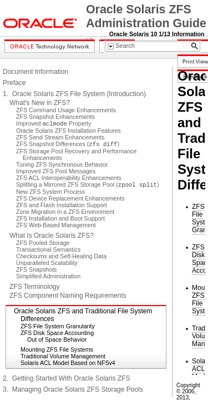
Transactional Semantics (48, 249)
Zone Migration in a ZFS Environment (65, 211)
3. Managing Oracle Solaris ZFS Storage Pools (73, 389)
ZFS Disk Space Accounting (57, 332)
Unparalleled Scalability (47, 262)
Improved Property (53, 123)
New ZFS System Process (50, 191)
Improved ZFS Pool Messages (55, 171)
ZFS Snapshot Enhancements (55, 116)
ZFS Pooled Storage (43, 242)
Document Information (35, 72)
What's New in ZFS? (39, 103)
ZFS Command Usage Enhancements (66, 110)
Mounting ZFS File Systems (57, 349)
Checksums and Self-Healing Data (61, 256)
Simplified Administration (48, 276)
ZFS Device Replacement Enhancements (70, 198)
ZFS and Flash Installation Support (61, 205)
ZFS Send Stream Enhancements (60, 137)
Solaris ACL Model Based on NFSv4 (68, 362)
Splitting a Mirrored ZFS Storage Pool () (87, 184)
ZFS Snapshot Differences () (67, 144)
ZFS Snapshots (36, 269)
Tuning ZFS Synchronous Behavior (62, 164)
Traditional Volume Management (63, 356)
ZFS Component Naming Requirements (67, 295)
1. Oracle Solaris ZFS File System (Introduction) (74, 94)
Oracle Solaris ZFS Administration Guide (146, 16)
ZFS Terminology (34, 287)
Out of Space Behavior (57, 339)
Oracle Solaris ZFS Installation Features (68, 130)
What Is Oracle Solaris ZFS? (51, 235)
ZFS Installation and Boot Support (60, 218)
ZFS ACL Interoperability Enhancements (68, 177)
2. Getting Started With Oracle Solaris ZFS (66, 378)
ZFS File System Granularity (58, 326)
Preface (14, 83)
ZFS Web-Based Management (56, 225)
